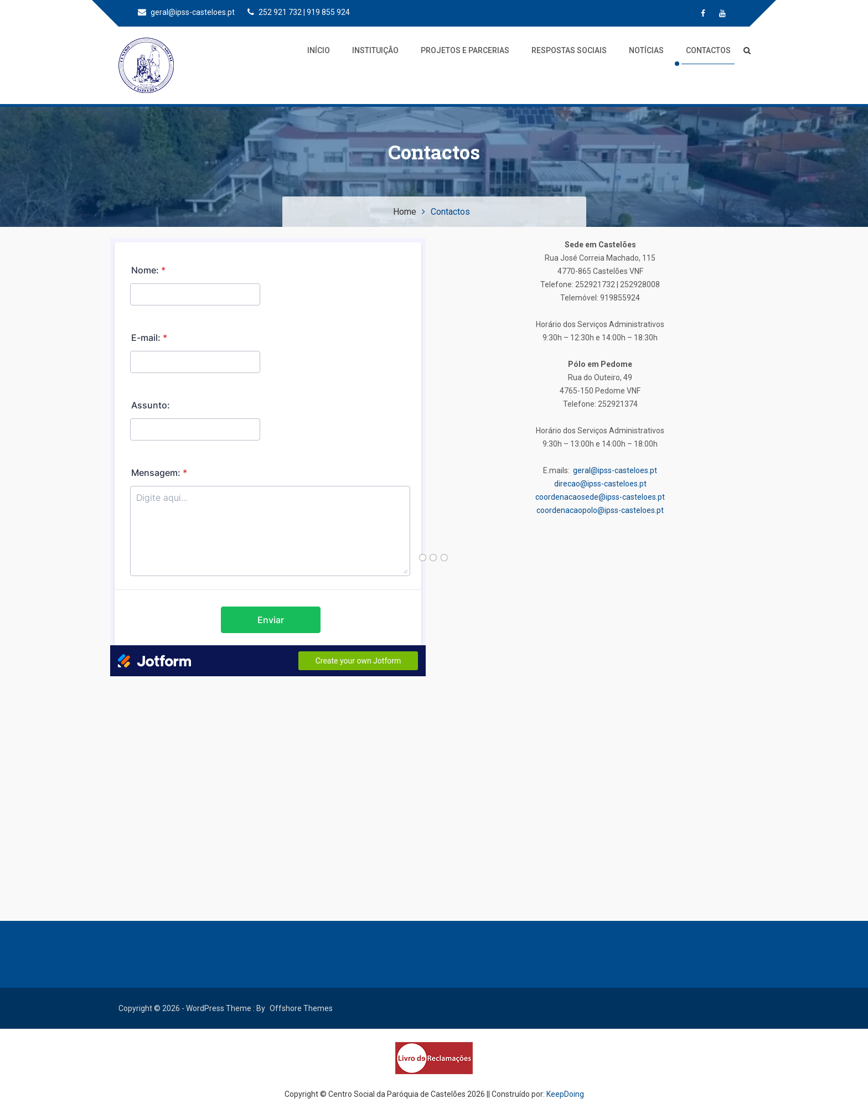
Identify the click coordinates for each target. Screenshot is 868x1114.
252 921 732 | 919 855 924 (298, 12)
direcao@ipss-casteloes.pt (600, 483)
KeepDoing (565, 1094)
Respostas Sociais (569, 50)
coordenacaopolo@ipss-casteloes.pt (600, 510)
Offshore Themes (301, 1008)
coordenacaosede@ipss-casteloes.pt (600, 497)
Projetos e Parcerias (465, 50)
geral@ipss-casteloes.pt (186, 12)
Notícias (646, 50)
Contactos (708, 50)
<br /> (268, 457)
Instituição (375, 50)
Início (318, 50)
